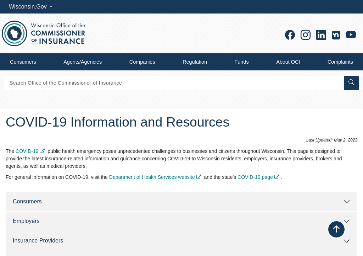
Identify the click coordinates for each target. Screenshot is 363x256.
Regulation (195, 62)
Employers (26, 221)
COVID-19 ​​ (31, 151)
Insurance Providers (38, 241)
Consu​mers (27, 201)
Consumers (23, 62)
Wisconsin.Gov (28, 7)
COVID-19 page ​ (259, 177)
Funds (242, 62)
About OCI (288, 62)
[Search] (173, 83)
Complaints (340, 62)
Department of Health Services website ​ (156, 177)
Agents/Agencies (82, 62)
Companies (142, 62)
